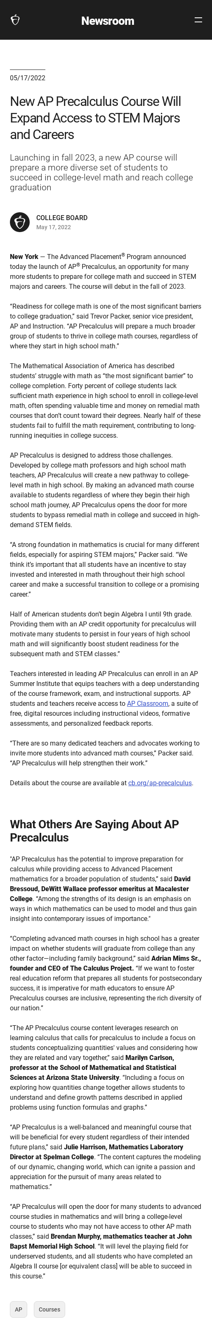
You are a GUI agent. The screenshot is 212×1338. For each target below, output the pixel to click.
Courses (49, 1312)
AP (21, 1312)
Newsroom (107, 21)
